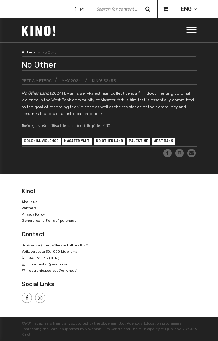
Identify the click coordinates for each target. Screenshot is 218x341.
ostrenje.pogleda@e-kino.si (53, 270)
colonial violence (41, 141)
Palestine (138, 141)
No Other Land (109, 141)
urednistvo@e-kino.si (48, 264)
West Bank (163, 141)
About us (29, 202)
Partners (29, 208)
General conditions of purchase (49, 221)
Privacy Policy (33, 214)
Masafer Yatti (77, 141)
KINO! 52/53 (104, 80)
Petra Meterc (37, 80)
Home (28, 52)
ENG (186, 9)
